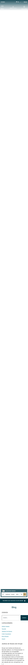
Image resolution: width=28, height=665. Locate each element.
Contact (3, 1)
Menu (2, 8)
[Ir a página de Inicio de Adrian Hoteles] (13, 7)
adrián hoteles (5, 626)
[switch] (3, 591)
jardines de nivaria (7, 631)
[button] (24, 594)
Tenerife (4, 629)
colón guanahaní (6, 634)
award (3, 639)
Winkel (25, 2)
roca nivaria (5, 636)
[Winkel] (22, 2)
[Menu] (2, 6)
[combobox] (11, 617)
